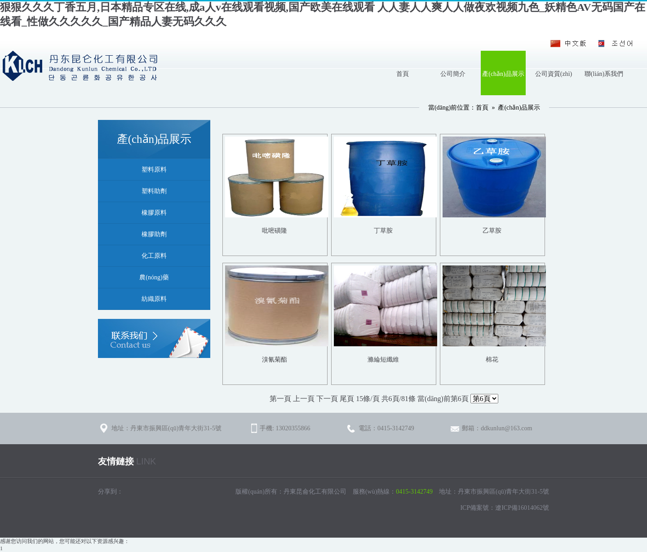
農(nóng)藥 (153, 277)
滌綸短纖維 (383, 359)
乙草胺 (492, 230)
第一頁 (280, 398)
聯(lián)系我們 (604, 74)
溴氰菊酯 (274, 359)
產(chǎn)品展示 (503, 74)
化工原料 (154, 255)
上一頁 (304, 398)
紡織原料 (154, 299)
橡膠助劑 (154, 234)
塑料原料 (154, 169)
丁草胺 (383, 230)
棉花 (492, 359)
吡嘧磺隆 (274, 230)
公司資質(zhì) (553, 74)
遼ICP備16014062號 (522, 507)
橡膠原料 (154, 212)
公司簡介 (452, 74)
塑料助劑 (154, 191)
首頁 (402, 74)
